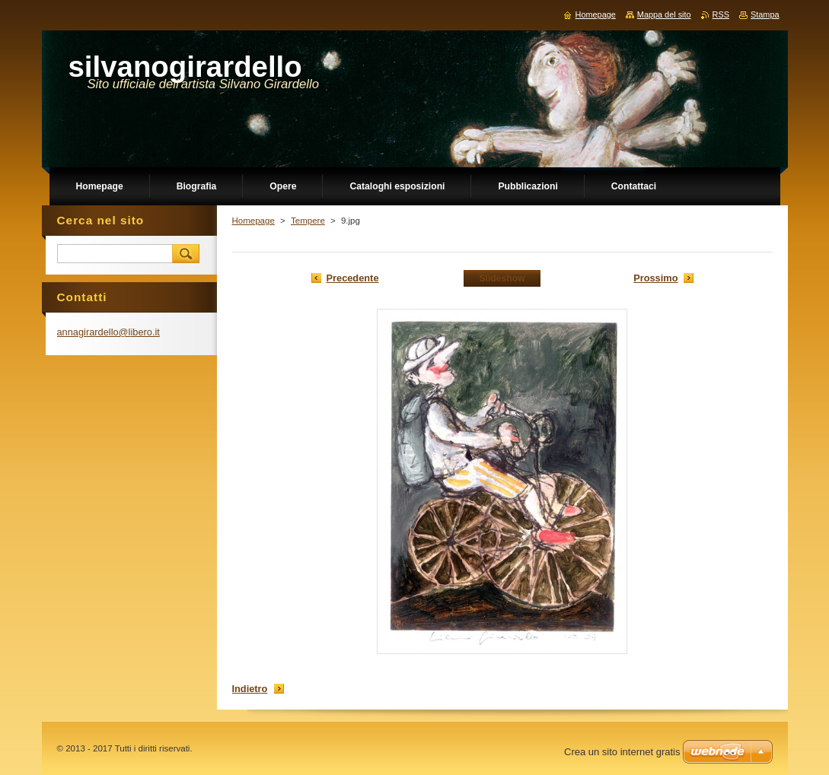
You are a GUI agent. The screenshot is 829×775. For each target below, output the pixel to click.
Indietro (250, 688)
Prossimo (655, 278)
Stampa (765, 14)
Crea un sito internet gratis (622, 752)
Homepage (253, 220)
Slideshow (502, 278)
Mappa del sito (664, 14)
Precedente (353, 278)
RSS (721, 14)
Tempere (308, 220)
